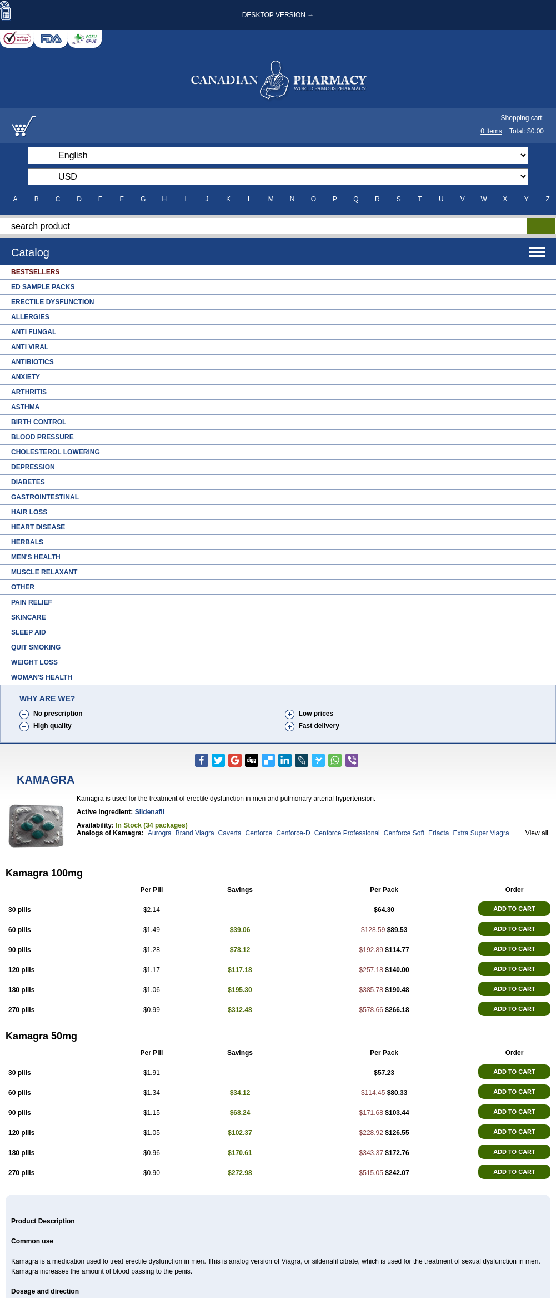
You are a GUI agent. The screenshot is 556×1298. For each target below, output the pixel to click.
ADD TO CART (514, 908)
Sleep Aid (28, 632)
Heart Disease (38, 527)
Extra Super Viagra (481, 833)
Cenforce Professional (347, 833)
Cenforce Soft (404, 833)
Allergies (30, 317)
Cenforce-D (293, 833)
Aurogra (160, 833)
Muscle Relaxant (44, 572)
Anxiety (25, 377)
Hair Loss (29, 512)
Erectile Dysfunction (52, 302)
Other (22, 587)
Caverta (230, 833)
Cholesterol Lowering (55, 452)
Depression (33, 467)
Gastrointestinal (45, 497)
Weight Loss (34, 662)
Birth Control (38, 422)
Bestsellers (35, 272)
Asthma (25, 407)
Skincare (28, 617)
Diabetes (28, 482)
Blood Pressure (42, 437)
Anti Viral (29, 347)
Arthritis (29, 392)
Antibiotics (32, 362)
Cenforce (259, 833)
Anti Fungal (33, 332)
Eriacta (438, 833)
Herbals (27, 542)
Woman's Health (41, 677)
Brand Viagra (195, 833)
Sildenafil (149, 812)
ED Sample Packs (42, 287)
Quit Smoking (36, 647)
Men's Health (36, 557)
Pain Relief (31, 602)
